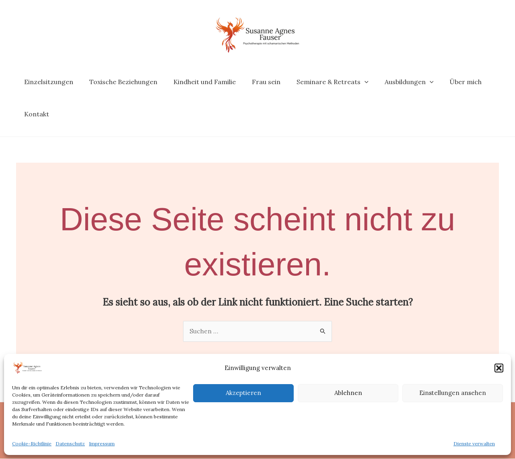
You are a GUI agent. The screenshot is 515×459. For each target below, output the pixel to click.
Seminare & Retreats (318, 82)
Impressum (102, 443)
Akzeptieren (243, 393)
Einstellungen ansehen (452, 393)
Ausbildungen (391, 82)
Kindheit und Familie (196, 82)
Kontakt (35, 114)
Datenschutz (70, 443)
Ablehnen (348, 393)
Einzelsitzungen (47, 82)
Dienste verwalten (474, 443)
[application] (350, 82)
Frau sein (255, 82)
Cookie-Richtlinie (32, 443)
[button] (499, 368)
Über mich (444, 82)
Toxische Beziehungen (118, 82)
